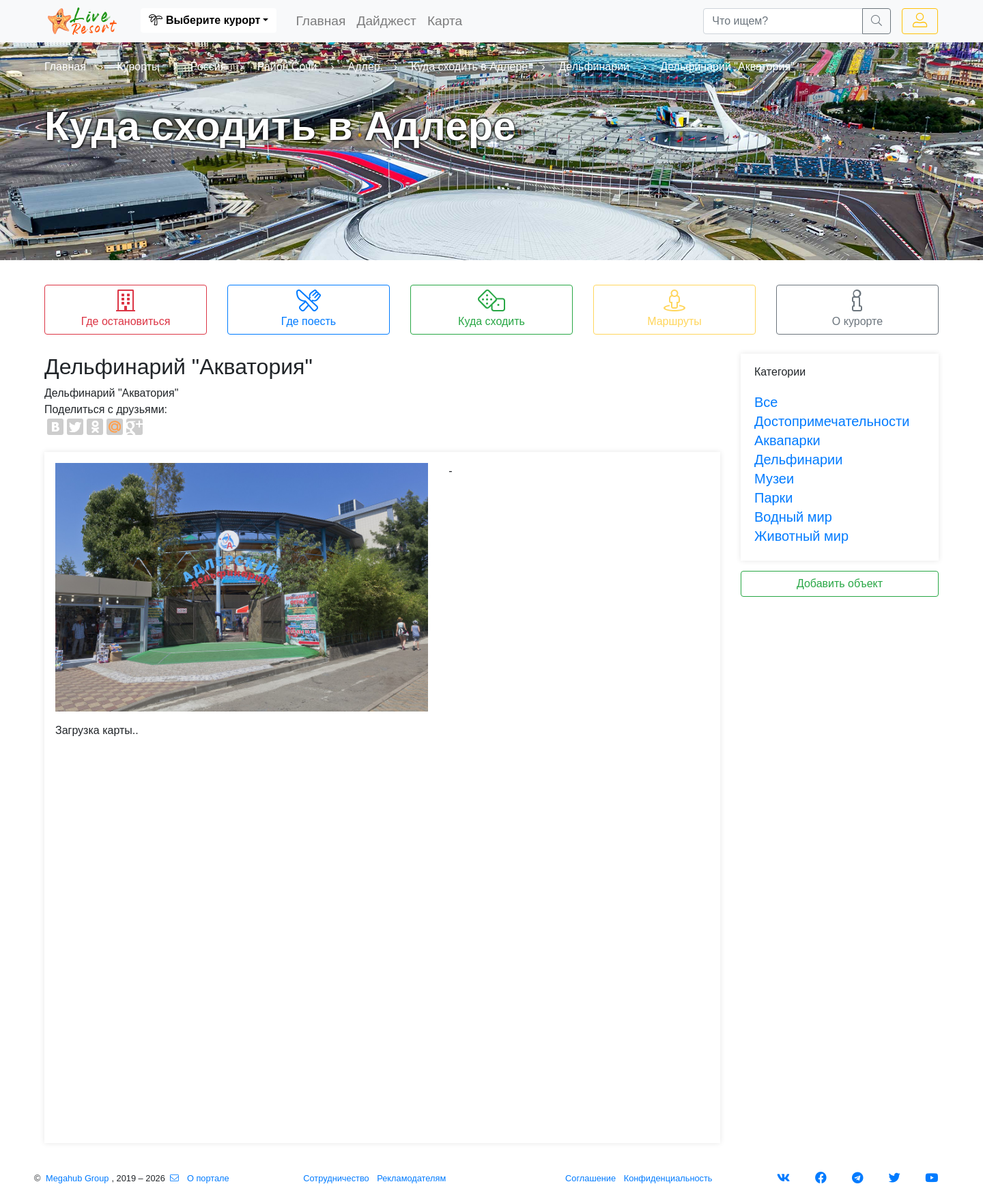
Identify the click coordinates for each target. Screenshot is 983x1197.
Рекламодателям (411, 1178)
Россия (208, 66)
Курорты (138, 66)
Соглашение (590, 1178)
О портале (208, 1178)
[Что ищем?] (783, 21)
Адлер (364, 66)
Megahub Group (77, 1178)
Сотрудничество (336, 1178)
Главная (323, 19)
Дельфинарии (594, 66)
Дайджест (388, 19)
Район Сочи (287, 66)
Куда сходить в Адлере (469, 66)
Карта (447, 19)
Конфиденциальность (668, 1178)
